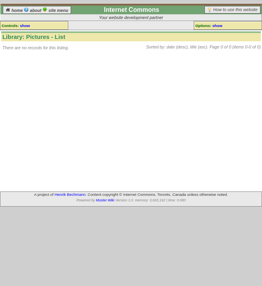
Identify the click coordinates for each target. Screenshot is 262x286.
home (15, 10)
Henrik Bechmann (70, 194)
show (25, 25)
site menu (55, 10)
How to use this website (235, 9)
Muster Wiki (105, 200)
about (33, 10)
